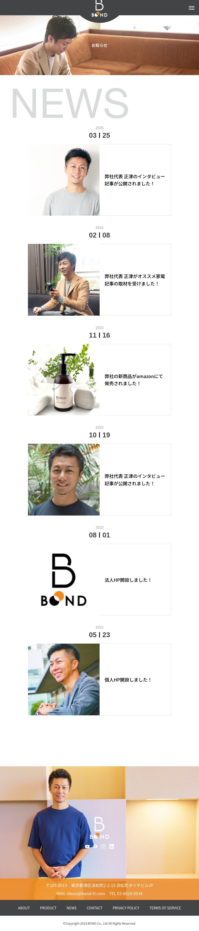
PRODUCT (48, 907)
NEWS (71, 907)
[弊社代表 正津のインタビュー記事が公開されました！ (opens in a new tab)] (135, 180)
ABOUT (24, 907)
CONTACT (94, 907)
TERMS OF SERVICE (165, 907)
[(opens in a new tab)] (64, 180)
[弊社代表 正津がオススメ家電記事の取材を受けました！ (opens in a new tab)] (135, 280)
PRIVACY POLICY (126, 907)
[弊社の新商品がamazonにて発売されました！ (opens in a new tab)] (135, 380)
